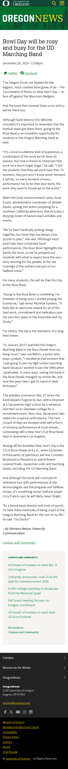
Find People (10, 752)
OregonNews (11, 677)
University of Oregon (17, 759)
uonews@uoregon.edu (16, 703)
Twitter (10, 73)
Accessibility (10, 732)
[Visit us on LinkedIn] (31, 712)
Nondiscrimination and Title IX (21, 727)
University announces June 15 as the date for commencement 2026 (33, 579)
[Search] (54, 3)
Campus (8, 658)
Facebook (29, 73)
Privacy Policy (11, 737)
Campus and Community (19, 542)
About (6, 747)
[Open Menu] (62, 3)
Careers (7, 742)
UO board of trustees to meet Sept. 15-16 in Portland (32, 614)
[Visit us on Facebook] (5, 712)
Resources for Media (17, 667)
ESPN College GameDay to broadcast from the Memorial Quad (33, 591)
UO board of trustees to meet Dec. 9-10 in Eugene (33, 567)
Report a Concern (13, 722)
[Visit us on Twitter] (11, 712)
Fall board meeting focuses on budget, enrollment (28, 602)
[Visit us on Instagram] (25, 712)
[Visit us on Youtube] (18, 712)
